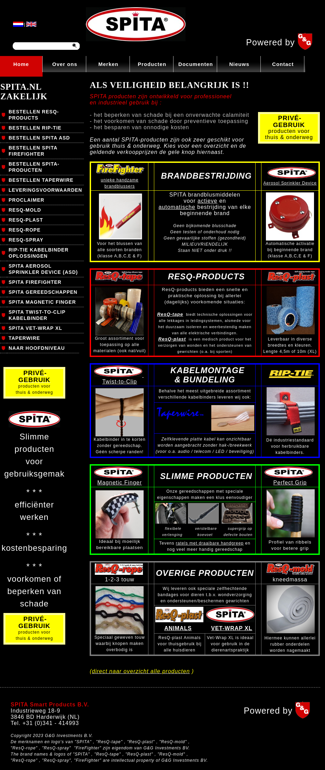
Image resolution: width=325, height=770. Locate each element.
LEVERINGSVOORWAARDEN (45, 190)
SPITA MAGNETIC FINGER (42, 302)
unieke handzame (119, 180)
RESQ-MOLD (25, 210)
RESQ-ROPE (25, 230)
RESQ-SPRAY (26, 240)
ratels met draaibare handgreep (210, 543)
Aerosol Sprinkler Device (290, 183)
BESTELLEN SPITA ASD (39, 138)
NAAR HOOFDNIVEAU (37, 348)
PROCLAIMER (26, 200)
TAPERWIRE (24, 338)
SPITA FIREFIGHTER (35, 282)
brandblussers (119, 186)
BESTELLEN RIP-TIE (35, 128)
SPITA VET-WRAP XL (35, 328)
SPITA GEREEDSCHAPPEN (43, 292)
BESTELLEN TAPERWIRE (41, 180)
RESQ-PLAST (26, 220)
